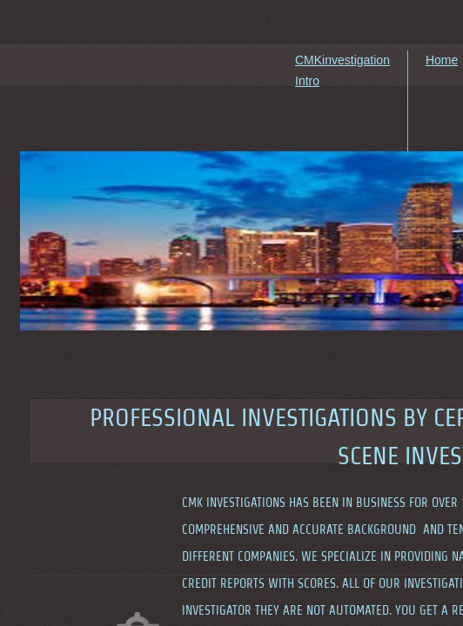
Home (442, 60)
